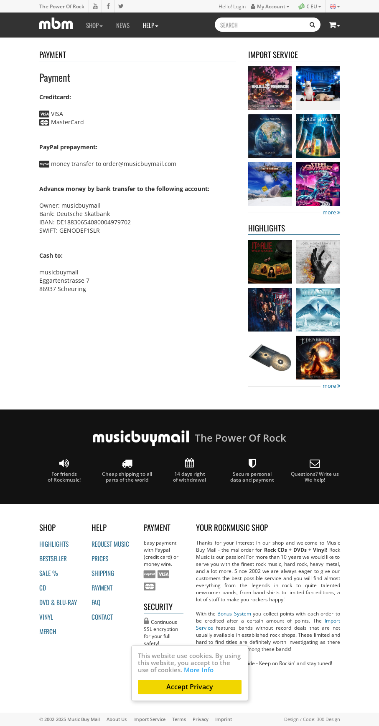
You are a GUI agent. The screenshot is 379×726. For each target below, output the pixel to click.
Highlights (54, 543)
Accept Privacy (189, 686)
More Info (199, 670)
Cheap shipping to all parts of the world (127, 470)
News (123, 25)
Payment (102, 587)
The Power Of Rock (61, 6)
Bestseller (53, 558)
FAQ (96, 602)
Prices (100, 558)
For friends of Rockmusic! (64, 470)
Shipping (103, 573)
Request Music (110, 543)
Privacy (201, 719)
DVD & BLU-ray (58, 602)
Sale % (48, 573)
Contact (102, 616)
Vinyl (46, 616)
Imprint (223, 719)
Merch (47, 631)
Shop (94, 25)
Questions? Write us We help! (315, 470)
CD (42, 587)
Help (150, 25)
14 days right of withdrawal (189, 470)
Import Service (149, 719)
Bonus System (234, 613)
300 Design (328, 719)
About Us (117, 719)
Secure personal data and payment (252, 470)
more (331, 212)
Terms (179, 719)
